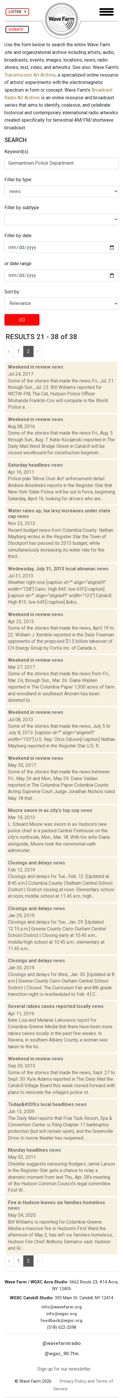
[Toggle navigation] (106, 12)
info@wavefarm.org (61, 1307)
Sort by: (12, 292)
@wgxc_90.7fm (62, 1353)
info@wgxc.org (61, 1313)
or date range (17, 263)
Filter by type (17, 179)
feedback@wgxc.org (61, 1320)
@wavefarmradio (61, 1343)
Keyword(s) (16, 151)
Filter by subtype (21, 207)
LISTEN (17, 11)
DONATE (17, 29)
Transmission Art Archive (30, 75)
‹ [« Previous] (9, 351)
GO (22, 320)
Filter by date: (18, 235)
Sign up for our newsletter (64, 1369)
